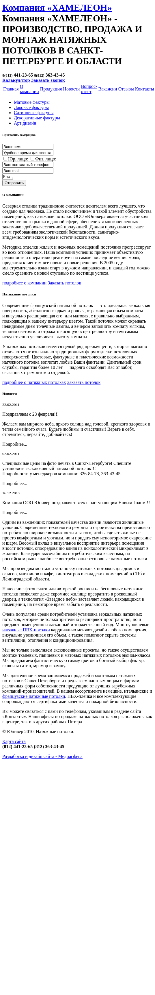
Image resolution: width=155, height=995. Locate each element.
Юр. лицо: (18, 158)
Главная (11, 88)
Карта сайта (14, 742)
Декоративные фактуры (37, 117)
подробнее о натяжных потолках (34, 383)
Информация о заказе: (8, 177)
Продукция (51, 88)
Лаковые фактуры (31, 107)
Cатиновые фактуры (33, 112)
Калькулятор (16, 80)
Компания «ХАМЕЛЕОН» (57, 7)
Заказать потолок (64, 283)
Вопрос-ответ (89, 89)
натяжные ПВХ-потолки (26, 630)
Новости (71, 88)
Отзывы (126, 88)
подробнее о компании (24, 283)
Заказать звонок (48, 80)
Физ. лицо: (45, 158)
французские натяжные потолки (33, 697)
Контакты (144, 88)
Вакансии (107, 88)
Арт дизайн (25, 123)
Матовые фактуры (32, 102)
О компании (29, 89)
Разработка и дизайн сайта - (42, 757)
